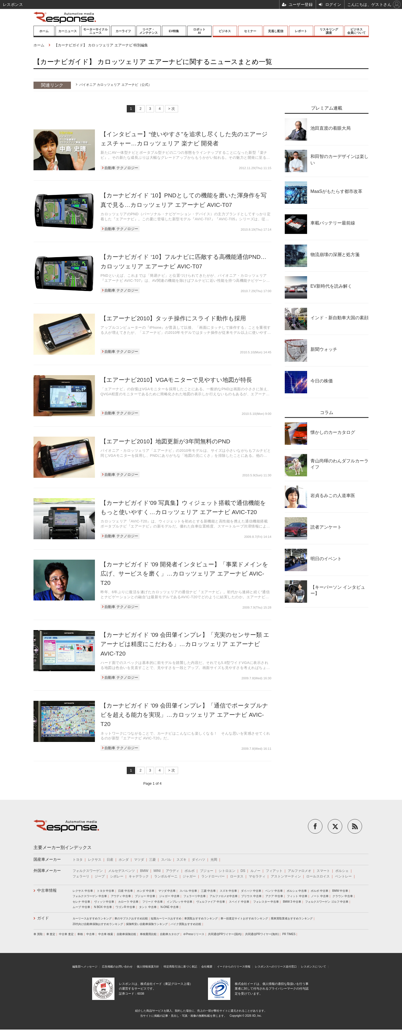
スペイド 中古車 (239, 901)
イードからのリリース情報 (233, 966)
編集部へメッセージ (84, 966)
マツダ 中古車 (167, 890)
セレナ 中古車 (81, 901)
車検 (80, 934)
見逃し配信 (275, 31)
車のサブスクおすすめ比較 (131, 918)
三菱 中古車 (208, 890)
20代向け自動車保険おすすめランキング (98, 924)
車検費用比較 (148, 934)
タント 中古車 (148, 907)
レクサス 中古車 (83, 890)
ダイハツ (198, 860)
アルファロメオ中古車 (224, 896)
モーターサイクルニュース (95, 31)
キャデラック (139, 876)
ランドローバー (213, 876)
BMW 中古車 (340, 890)
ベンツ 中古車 (274, 890)
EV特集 (174, 31)
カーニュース (67, 31)
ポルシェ (342, 871)
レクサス (94, 860)
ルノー (255, 871)
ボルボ (190, 871)
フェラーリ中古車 (194, 896)
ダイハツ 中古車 (251, 890)
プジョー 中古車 (145, 896)
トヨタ (78, 860)
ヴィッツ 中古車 (104, 901)
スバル (166, 860)
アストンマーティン (286, 876)
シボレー (116, 876)
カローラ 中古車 (128, 901)
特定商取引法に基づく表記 (180, 966)
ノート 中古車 (320, 896)
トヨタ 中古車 (105, 890)
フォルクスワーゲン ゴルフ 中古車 (327, 901)
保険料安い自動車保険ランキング (147, 924)
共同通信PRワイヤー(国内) (225, 934)
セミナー (250, 31)
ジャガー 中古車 (169, 896)
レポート (301, 31)
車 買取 (38, 934)
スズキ (181, 860)
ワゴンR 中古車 (125, 907)
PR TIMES (288, 934)
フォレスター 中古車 (266, 901)
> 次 (171, 109)
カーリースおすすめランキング (92, 918)
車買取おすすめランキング (201, 918)
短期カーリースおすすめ (166, 918)
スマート (323, 871)
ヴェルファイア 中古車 (210, 901)
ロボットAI (199, 31)
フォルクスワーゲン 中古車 (90, 896)
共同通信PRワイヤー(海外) (262, 934)
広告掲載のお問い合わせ (117, 966)
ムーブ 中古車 (81, 907)
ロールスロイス (318, 876)
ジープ (100, 876)
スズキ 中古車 (228, 890)
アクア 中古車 (274, 896)
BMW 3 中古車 (292, 901)
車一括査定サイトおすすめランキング (244, 918)
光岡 (213, 860)
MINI (157, 871)
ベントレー (343, 876)
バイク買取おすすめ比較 (186, 924)
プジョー (206, 871)
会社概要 (206, 966)
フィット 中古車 (297, 896)
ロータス (236, 876)
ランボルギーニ (166, 876)
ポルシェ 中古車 (297, 890)
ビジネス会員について (356, 31)
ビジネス (225, 31)
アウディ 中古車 (121, 896)
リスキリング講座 (329, 31)
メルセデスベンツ (121, 871)
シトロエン (227, 871)
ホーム (44, 31)
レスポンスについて (313, 966)
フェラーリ (81, 876)
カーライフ (123, 31)
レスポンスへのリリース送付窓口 (276, 966)
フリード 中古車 (152, 901)
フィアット (274, 871)
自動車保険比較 (126, 934)
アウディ (172, 871)
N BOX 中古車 (103, 907)
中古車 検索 (105, 934)
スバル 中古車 (188, 890)
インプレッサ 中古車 (180, 901)
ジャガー (189, 876)
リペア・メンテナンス (148, 31)
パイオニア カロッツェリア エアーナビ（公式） (115, 85)
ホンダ (124, 860)
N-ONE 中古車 (170, 907)
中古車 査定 (66, 934)
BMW (144, 871)
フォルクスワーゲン (88, 871)
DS (243, 871)
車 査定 (51, 934)
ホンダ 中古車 (145, 890)
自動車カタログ (170, 934)
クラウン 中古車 (342, 896)
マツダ (139, 860)
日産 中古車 (125, 890)
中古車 (90, 934)
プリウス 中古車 (251, 896)
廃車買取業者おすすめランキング (292, 918)
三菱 (152, 860)
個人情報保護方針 (148, 966)
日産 (110, 860)
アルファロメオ (299, 871)
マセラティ (257, 876)
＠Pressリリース (193, 934)
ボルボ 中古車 (319, 890)
